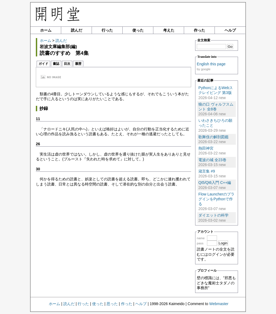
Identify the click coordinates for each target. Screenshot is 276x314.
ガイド (43, 64)
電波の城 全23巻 (212, 160)
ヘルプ (230, 30)
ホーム (45, 30)
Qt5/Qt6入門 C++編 (214, 182)
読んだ (76, 30)
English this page (211, 64)
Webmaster (218, 304)
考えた (168, 30)
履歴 (78, 64)
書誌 (56, 64)
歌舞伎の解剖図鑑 (213, 137)
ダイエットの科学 (213, 215)
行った (107, 30)
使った (138, 30)
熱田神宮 (205, 148)
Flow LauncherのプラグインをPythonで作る (216, 199)
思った (112, 304)
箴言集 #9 (206, 171)
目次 (67, 64)
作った (199, 30)
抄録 (43, 108)
